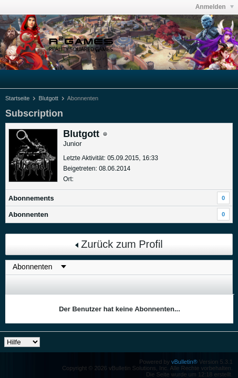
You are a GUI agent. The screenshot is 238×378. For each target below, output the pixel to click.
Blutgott (48, 98)
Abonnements (31, 198)
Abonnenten (28, 214)
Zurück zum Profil (119, 244)
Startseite (17, 98)
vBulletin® (184, 362)
